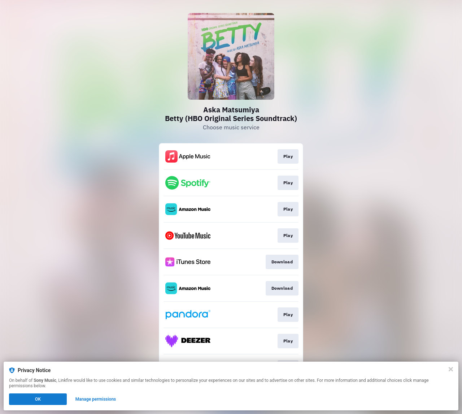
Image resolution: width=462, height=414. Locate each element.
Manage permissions (95, 399)
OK (38, 399)
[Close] (451, 369)
